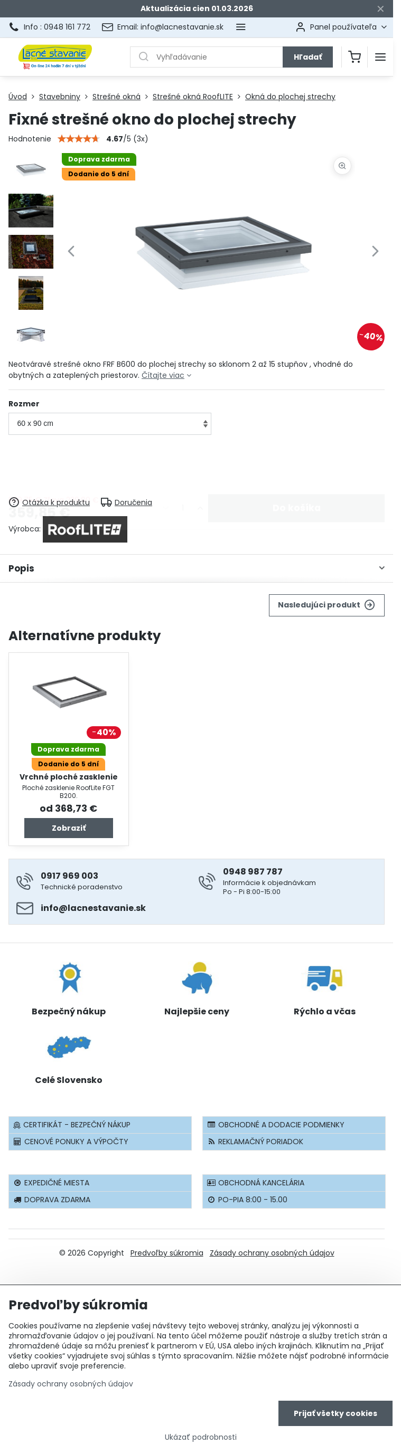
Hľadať (308, 57)
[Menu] (380, 57)
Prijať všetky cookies (335, 1414)
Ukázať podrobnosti (201, 1438)
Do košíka (297, 466)
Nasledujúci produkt (326, 605)
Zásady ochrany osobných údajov (272, 1253)
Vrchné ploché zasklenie (69, 777)
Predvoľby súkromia (166, 1253)
